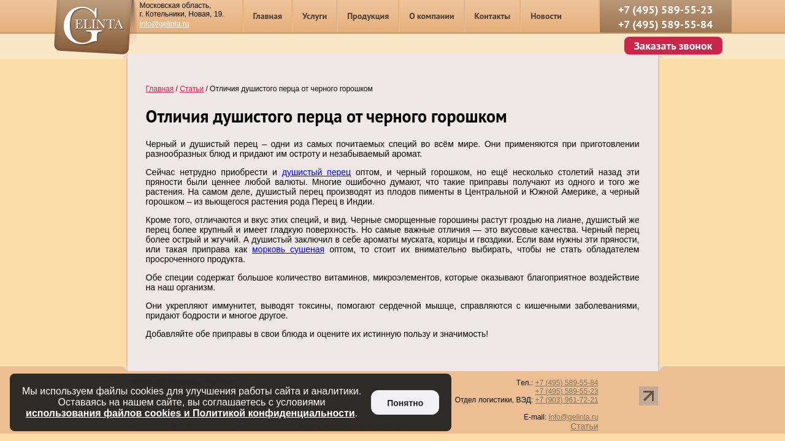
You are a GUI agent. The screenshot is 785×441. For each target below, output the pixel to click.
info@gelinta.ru (165, 24)
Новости (546, 15)
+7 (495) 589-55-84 (665, 24)
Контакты (493, 15)
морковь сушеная (288, 249)
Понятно (405, 403)
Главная (268, 15)
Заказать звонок (673, 46)
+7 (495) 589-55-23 (665, 9)
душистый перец (316, 172)
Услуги (314, 15)
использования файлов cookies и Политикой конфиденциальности (190, 413)
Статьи (584, 426)
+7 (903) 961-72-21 (566, 400)
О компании (431, 15)
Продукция (368, 15)
